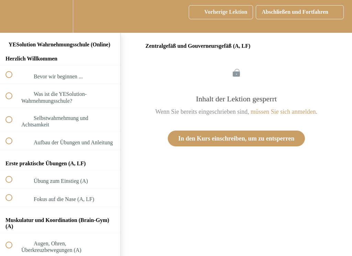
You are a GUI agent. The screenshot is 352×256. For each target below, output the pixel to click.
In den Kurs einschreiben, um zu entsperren (236, 138)
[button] (12, 16)
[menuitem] (60, 16)
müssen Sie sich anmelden (283, 111)
